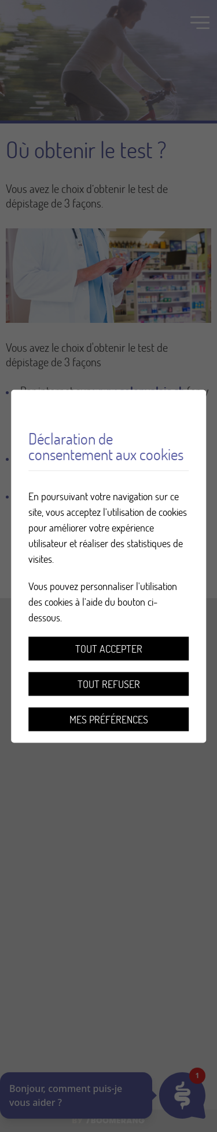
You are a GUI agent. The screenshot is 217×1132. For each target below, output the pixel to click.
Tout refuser (109, 683)
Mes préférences (108, 719)
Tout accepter (108, 648)
